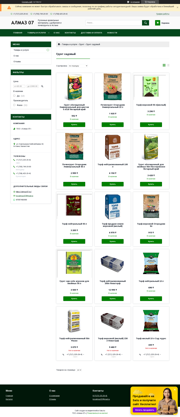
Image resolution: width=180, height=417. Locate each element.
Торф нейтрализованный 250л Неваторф (113, 282)
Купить (74, 125)
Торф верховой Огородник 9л (151, 225)
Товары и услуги (36, 33)
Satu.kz (102, 411)
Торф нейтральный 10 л (151, 281)
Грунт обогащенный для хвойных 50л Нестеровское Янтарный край (151, 166)
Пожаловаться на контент (97, 413)
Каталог (9, 399)
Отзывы (17, 61)
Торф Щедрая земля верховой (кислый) (112, 225)
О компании (54, 396)
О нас (57, 33)
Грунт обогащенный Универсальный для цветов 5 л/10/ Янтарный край (74, 107)
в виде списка (168, 66)
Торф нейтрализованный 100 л (113, 165)
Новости (112, 33)
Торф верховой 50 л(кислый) (151, 105)
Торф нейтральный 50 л (74, 224)
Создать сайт (27, 2)
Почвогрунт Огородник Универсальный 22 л (113, 106)
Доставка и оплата (91, 33)
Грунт (81, 44)
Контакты (70, 33)
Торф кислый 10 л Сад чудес (151, 338)
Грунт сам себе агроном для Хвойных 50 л (74, 282)
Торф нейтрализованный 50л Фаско (74, 339)
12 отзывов (135, 2)
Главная (17, 33)
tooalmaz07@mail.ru (24, 196)
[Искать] (145, 22)
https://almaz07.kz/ (24, 192)
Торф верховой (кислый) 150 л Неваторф (113, 339)
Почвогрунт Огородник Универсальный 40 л (74, 165)
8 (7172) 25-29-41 (100, 396)
